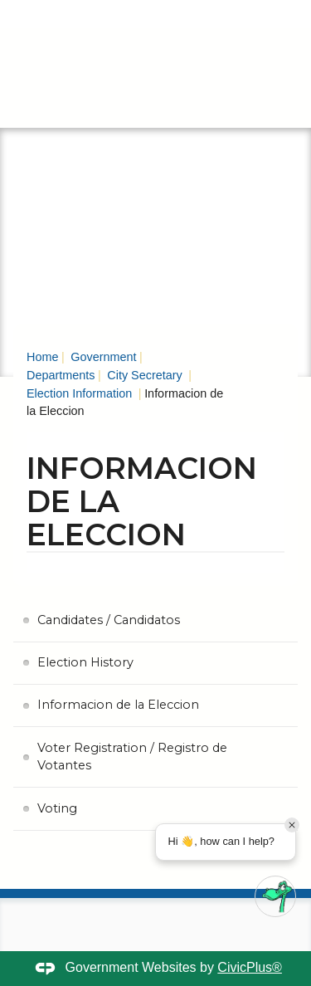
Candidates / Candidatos (108, 620)
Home (42, 357)
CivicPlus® (249, 967)
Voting (57, 808)
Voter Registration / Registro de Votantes (132, 757)
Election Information (81, 393)
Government (101, 357)
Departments (61, 375)
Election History (85, 662)
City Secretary (144, 375)
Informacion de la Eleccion (118, 704)
